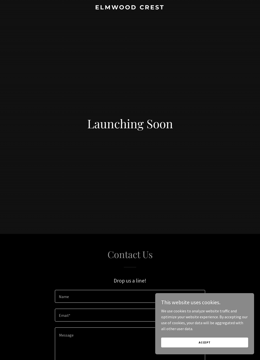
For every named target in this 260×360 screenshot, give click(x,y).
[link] (130, 7)
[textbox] (130, 296)
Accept (205, 342)
